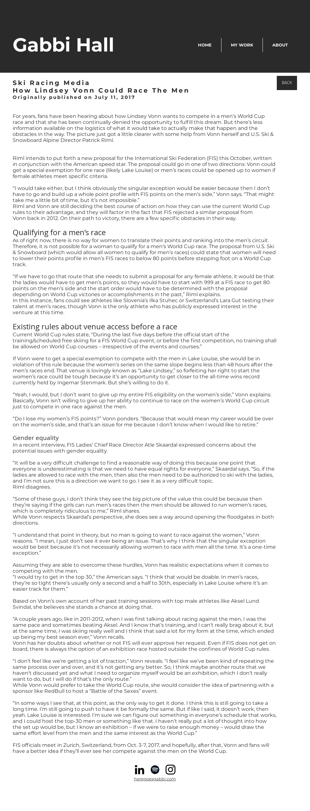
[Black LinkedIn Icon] (139, 769)
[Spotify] (155, 769)
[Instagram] (170, 769)
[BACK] (287, 83)
